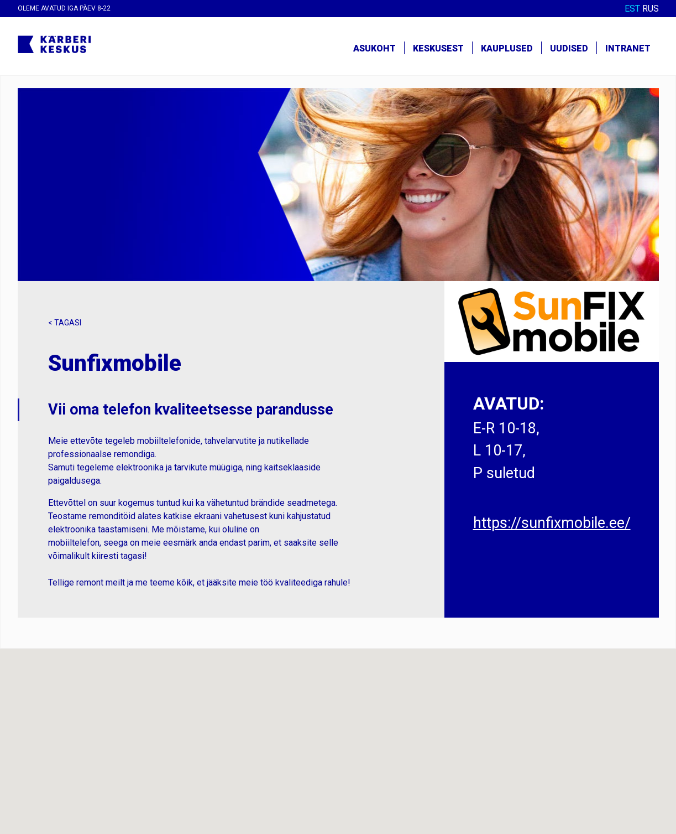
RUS (650, 8)
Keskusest (438, 48)
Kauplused (507, 48)
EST (632, 8)
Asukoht (374, 48)
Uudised (569, 48)
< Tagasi (64, 322)
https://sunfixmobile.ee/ (552, 523)
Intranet (628, 48)
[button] (338, 731)
